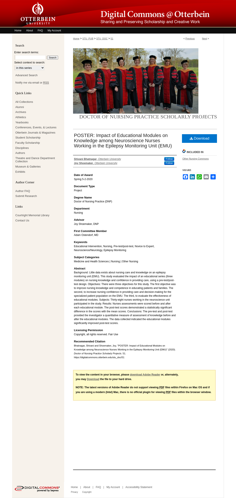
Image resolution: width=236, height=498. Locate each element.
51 (112, 38)
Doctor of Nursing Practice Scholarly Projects (148, 116)
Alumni (19, 107)
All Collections (24, 101)
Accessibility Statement (139, 487)
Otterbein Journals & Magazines (35, 132)
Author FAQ (22, 191)
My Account (113, 487)
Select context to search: (29, 62)
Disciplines (22, 148)
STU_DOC (102, 38)
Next (204, 38)
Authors (20, 153)
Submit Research (26, 196)
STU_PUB (87, 38)
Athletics (20, 117)
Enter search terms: (26, 52)
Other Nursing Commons (195, 158)
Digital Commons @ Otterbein (144, 13)
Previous (190, 38)
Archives (20, 112)
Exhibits (20, 171)
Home (76, 38)
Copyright (86, 492)
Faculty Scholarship (27, 142)
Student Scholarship (27, 137)
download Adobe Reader (145, 374)
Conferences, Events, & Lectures (35, 127)
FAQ (98, 487)
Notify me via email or (32, 82)
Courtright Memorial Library (32, 215)
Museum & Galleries (28, 166)
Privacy (74, 492)
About (86, 487)
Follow (169, 159)
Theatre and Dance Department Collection (35, 159)
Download (199, 138)
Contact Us (22, 220)
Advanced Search (26, 75)
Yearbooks (22, 122)
